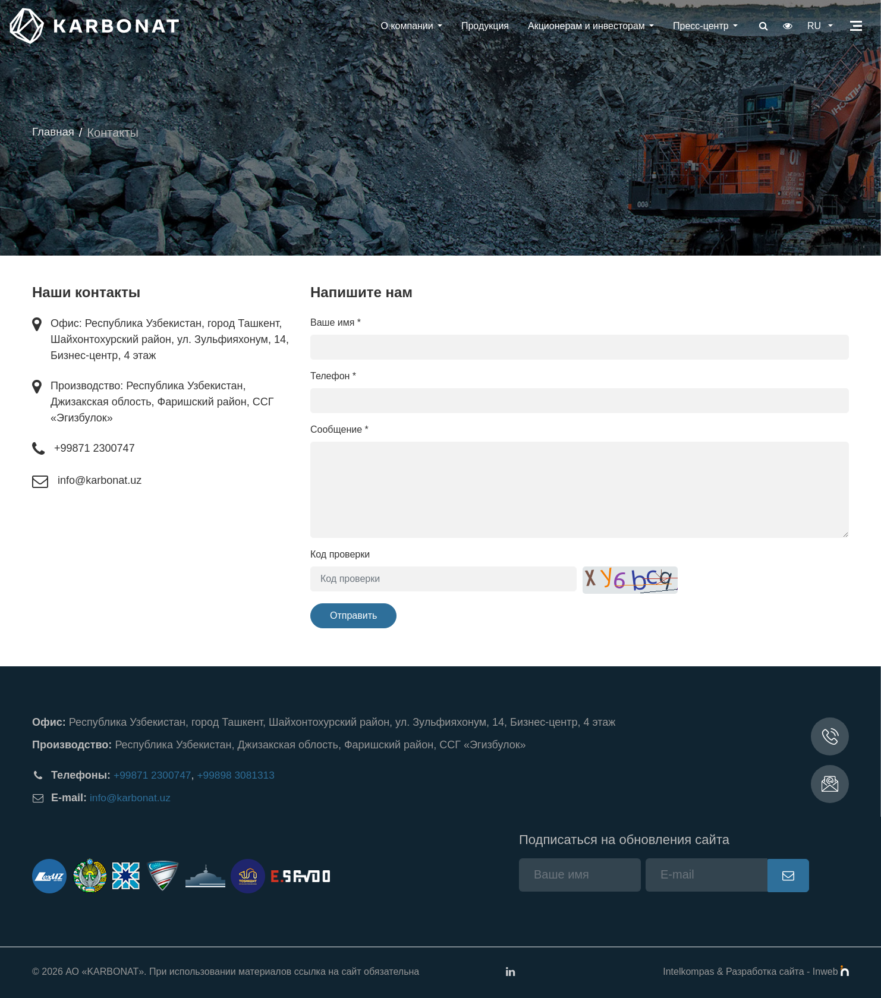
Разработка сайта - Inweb (787, 971)
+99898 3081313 (240, 775)
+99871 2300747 (94, 448)
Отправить (353, 615)
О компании (403, 26)
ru (814, 26)
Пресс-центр (697, 26)
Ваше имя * (335, 322)
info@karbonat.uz (99, 480)
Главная (54, 132)
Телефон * (333, 376)
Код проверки (340, 554)
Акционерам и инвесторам (582, 26)
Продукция (481, 26)
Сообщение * (339, 429)
